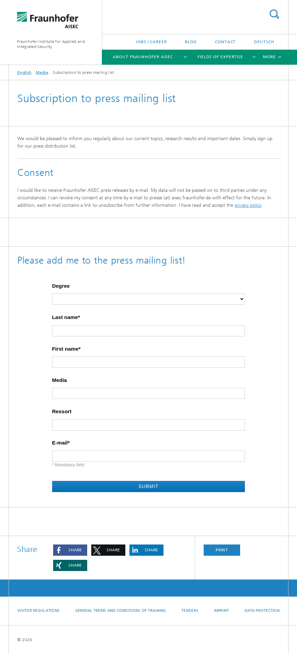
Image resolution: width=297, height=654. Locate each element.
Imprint (221, 610)
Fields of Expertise (220, 56)
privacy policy (248, 205)
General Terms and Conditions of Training (120, 610)
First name (65, 349)
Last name (65, 317)
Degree (61, 286)
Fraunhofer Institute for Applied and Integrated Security (51, 44)
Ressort (62, 411)
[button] (70, 550)
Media (42, 72)
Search (274, 14)
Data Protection (262, 610)
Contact (225, 41)
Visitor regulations (38, 610)
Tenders (190, 610)
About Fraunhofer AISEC (143, 56)
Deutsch (264, 41)
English (24, 72)
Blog (191, 41)
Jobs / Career (151, 41)
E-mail (60, 443)
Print (222, 550)
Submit (148, 486)
